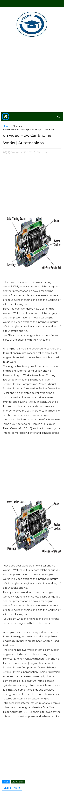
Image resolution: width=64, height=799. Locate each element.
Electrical (18, 126)
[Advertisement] (32, 75)
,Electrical (42, 152)
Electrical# (18, 781)
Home (6, 126)
